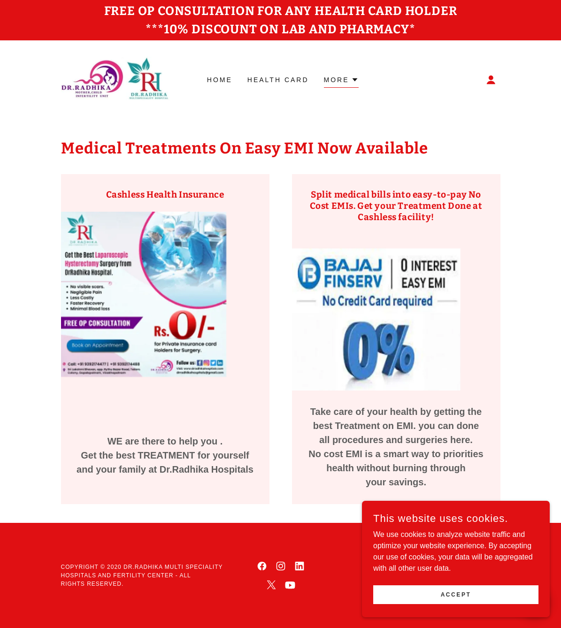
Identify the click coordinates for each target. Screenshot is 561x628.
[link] (116, 79)
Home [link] (219, 80)
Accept (456, 594)
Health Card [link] (278, 80)
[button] (491, 79)
